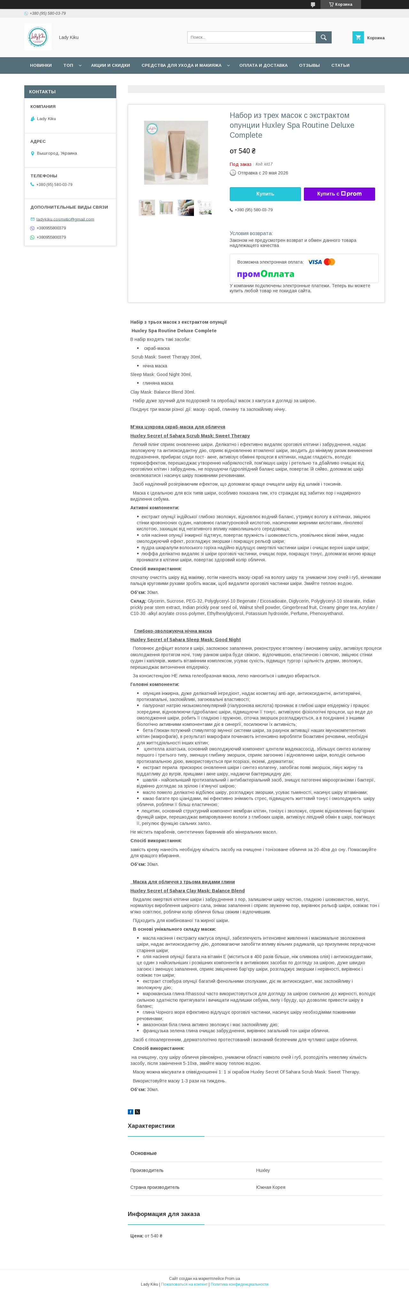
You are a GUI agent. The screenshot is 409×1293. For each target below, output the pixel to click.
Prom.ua (232, 1278)
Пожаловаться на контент (184, 1284)
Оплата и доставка (263, 65)
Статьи (340, 65)
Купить (265, 193)
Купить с (339, 194)
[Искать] (324, 37)
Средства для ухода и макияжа (181, 65)
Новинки (41, 65)
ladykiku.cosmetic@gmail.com (65, 219)
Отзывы (309, 65)
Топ (68, 65)
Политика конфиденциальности (239, 1284)
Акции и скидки (110, 65)
